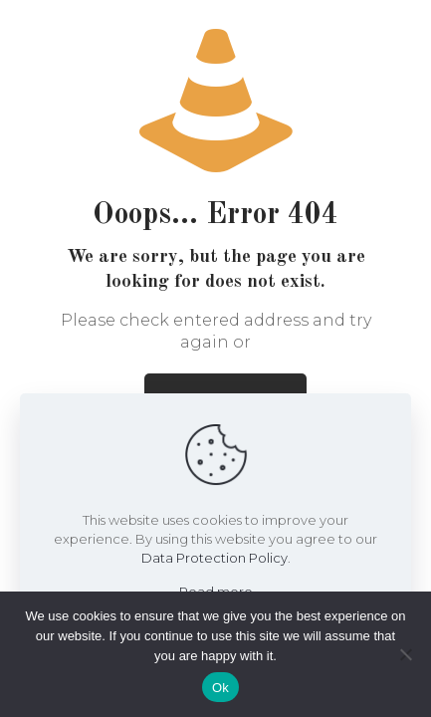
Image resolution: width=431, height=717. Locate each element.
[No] (406, 654)
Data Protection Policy (214, 558)
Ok (220, 687)
